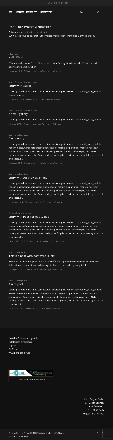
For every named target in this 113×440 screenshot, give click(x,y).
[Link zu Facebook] (102, 12)
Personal (19, 82)
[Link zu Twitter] (98, 12)
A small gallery (18, 114)
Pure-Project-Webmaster (52, 71)
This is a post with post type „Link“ (32, 256)
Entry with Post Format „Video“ (29, 217)
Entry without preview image (28, 177)
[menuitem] (80, 12)
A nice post (16, 284)
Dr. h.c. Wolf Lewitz (56, 433)
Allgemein (13, 54)
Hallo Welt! (16, 57)
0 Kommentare (30, 71)
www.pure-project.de (19, 352)
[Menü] (86, 11)
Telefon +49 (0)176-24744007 (56, 3)
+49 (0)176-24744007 (93, 413)
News (11, 82)
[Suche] (80, 12)
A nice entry (16, 138)
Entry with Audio (20, 86)
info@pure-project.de (27, 338)
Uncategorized (31, 82)
